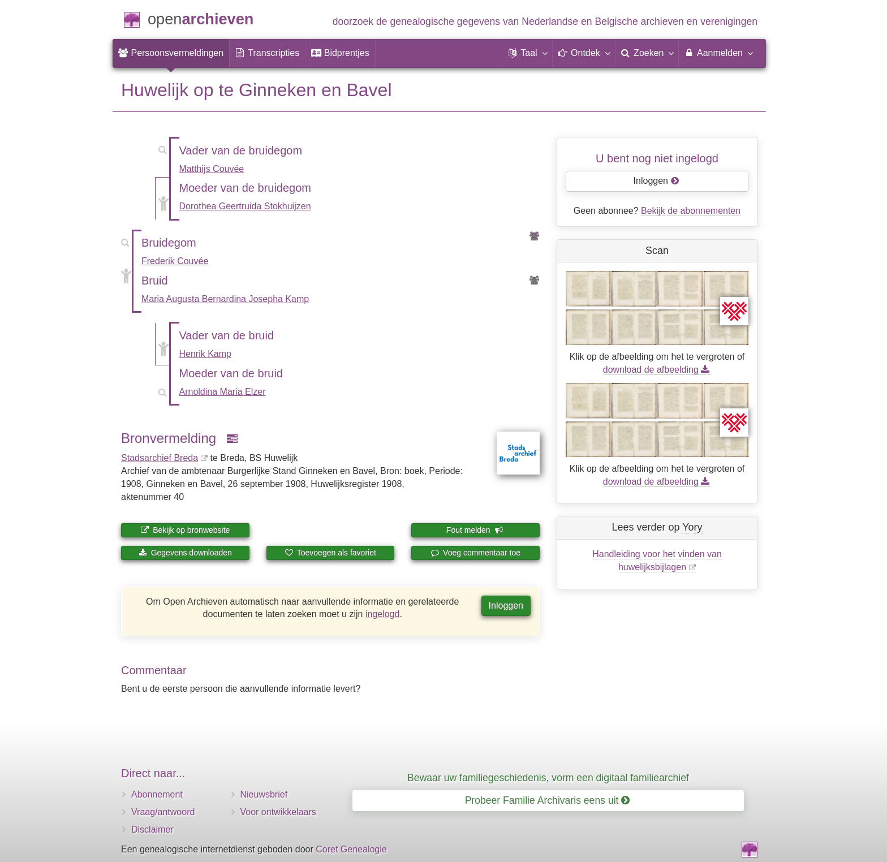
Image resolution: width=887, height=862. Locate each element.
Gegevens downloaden (185, 552)
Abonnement (157, 794)
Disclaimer (152, 829)
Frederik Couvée (174, 261)
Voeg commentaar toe (475, 552)
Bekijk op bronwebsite (185, 530)
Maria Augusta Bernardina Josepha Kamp (225, 299)
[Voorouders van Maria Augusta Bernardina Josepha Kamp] (534, 280)
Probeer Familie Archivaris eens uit (547, 800)
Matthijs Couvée (211, 169)
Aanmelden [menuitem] (718, 52)
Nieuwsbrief (264, 794)
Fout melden (474, 530)
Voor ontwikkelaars (278, 812)
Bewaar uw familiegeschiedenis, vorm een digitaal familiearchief (548, 777)
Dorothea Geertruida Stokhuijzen (245, 206)
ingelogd (382, 614)
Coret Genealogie (351, 849)
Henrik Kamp (205, 354)
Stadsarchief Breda (159, 458)
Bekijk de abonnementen (690, 210)
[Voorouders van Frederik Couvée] (534, 236)
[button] (527, 53)
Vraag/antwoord (163, 812)
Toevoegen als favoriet (330, 552)
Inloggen (506, 605)
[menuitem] (171, 53)
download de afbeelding (657, 369)
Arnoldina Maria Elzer (222, 391)
